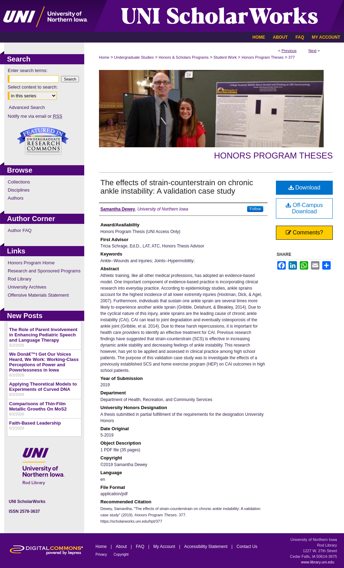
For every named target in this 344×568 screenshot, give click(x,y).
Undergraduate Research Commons (43, 141)
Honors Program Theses (263, 57)
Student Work (225, 57)
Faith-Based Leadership (35, 423)
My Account (164, 546)
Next (313, 51)
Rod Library (19, 279)
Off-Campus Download (304, 208)
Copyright (121, 554)
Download (304, 188)
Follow (255, 209)
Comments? (304, 232)
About (122, 546)
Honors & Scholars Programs (184, 57)
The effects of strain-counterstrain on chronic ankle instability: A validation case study (176, 186)
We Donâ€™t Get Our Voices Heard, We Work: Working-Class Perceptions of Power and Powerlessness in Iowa (44, 362)
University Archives (27, 287)
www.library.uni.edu (317, 562)
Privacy (101, 554)
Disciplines (18, 190)
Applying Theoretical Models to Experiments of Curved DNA (43, 386)
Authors (16, 198)
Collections (19, 182)
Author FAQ (20, 230)
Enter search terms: (27, 70)
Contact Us (247, 546)
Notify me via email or (35, 116)
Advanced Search (27, 107)
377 (292, 57)
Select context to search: (33, 87)
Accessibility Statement (206, 546)
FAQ (140, 546)
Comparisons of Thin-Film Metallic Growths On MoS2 (38, 406)
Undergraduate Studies (134, 57)
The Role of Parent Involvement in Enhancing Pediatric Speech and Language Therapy (43, 335)
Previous (289, 51)
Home (104, 57)
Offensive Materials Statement (38, 295)
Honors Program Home (31, 262)
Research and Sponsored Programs (44, 270)
